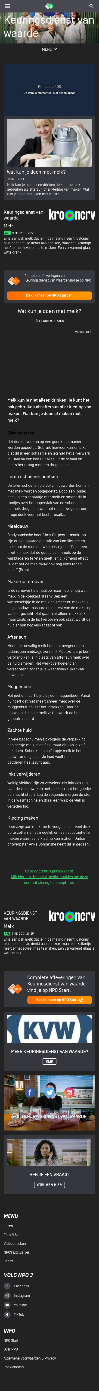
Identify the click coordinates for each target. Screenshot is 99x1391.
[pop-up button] (70, 70)
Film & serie (13, 1235)
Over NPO (11, 1349)
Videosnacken (15, 1244)
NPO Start (11, 1340)
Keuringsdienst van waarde (20, 916)
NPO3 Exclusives (17, 1252)
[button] (80, 70)
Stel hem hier (49, 1185)
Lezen (8, 1226)
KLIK (49, 1062)
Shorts (9, 1261)
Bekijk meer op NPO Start (49, 295)
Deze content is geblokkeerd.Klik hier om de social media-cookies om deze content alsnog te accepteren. (49, 877)
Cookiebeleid (14, 1367)
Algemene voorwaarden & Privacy (30, 1358)
